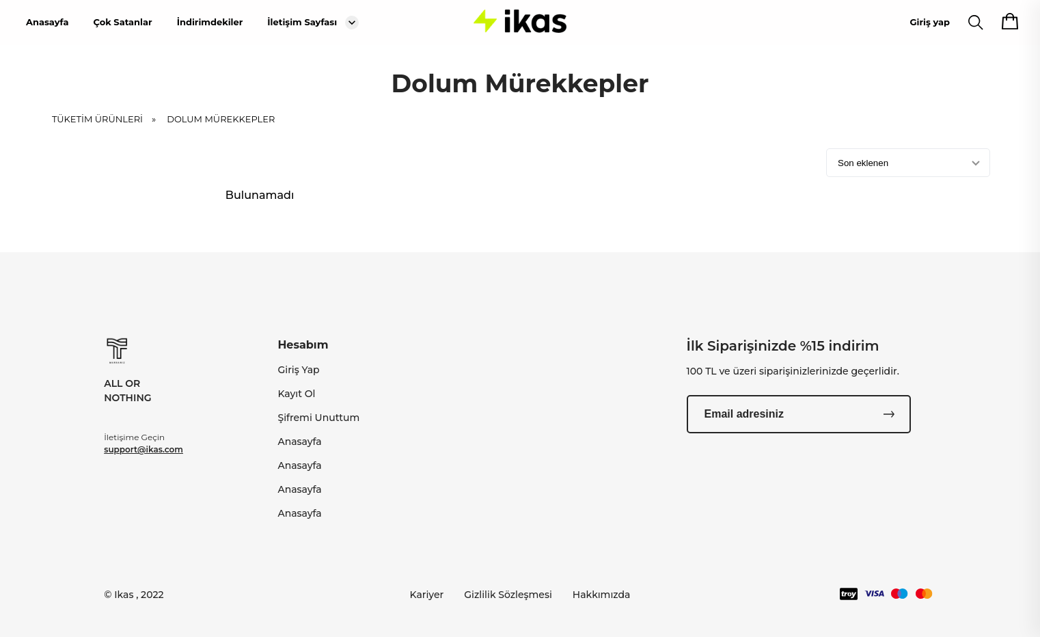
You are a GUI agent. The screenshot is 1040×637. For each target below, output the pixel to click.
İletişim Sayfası (302, 21)
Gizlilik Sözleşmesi (508, 594)
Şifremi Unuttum (318, 417)
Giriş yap (930, 21)
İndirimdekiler (210, 21)
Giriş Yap (298, 370)
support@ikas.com (143, 449)
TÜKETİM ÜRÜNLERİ (108, 118)
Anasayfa (47, 21)
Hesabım (302, 344)
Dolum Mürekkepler (221, 118)
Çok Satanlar (122, 21)
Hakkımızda (602, 594)
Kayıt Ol (296, 394)
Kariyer (427, 594)
